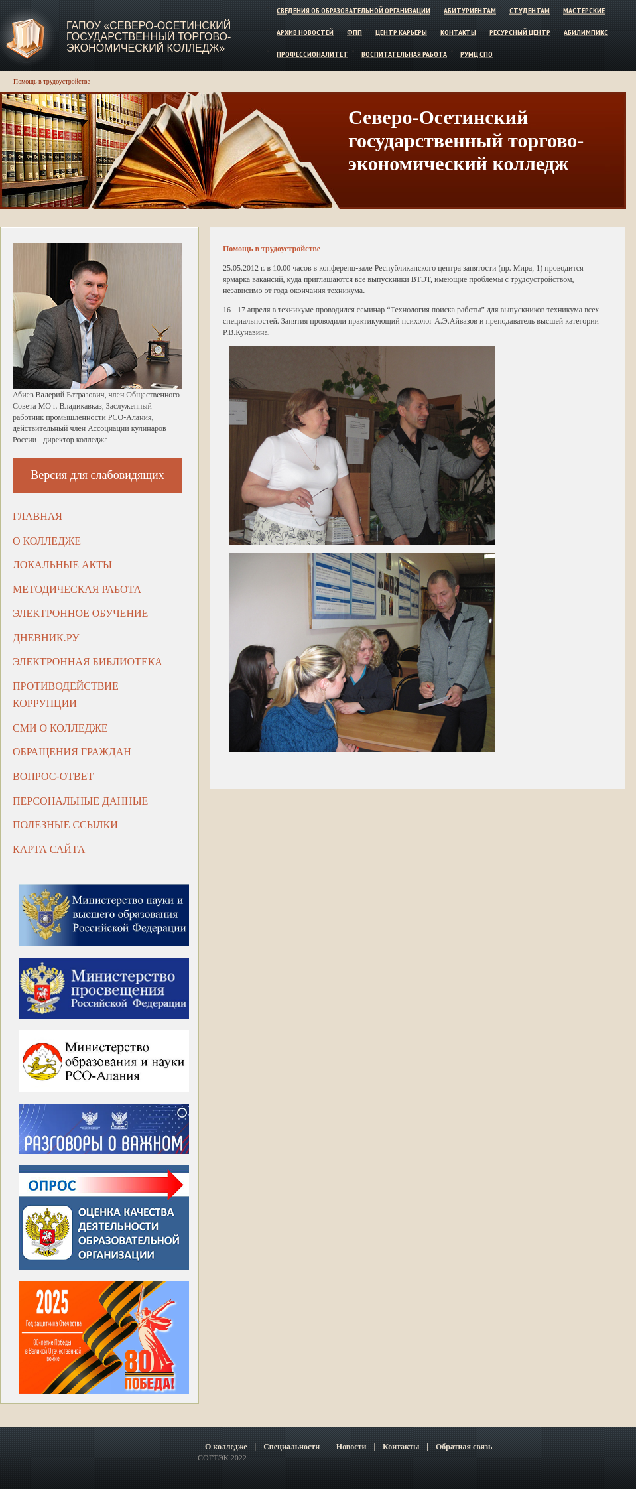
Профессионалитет (312, 53)
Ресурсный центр (519, 32)
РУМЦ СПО (476, 53)
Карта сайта (49, 849)
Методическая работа (77, 589)
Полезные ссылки (65, 824)
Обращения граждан (72, 751)
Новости (351, 1446)
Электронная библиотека (87, 661)
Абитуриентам (470, 10)
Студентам (529, 10)
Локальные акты (62, 564)
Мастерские (584, 10)
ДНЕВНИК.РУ (46, 637)
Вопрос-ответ (53, 776)
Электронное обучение (80, 613)
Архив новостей (305, 32)
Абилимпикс (586, 32)
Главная (37, 516)
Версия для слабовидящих (97, 475)
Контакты (458, 32)
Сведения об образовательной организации (353, 10)
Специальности (291, 1446)
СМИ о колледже (60, 728)
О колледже (47, 541)
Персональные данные (80, 801)
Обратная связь (464, 1446)
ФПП (354, 32)
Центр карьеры (401, 32)
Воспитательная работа (404, 53)
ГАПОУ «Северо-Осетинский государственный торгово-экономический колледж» (148, 37)
